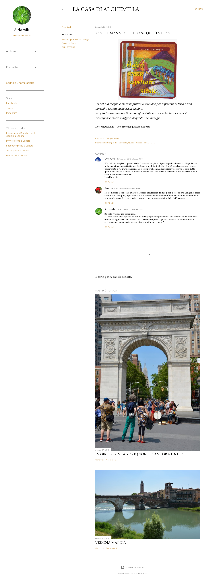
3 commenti (111, 548)
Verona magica (110, 542)
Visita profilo (22, 35)
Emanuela (110, 158)
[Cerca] (199, 9)
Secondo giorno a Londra (19, 145)
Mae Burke (142, 573)
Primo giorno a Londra (18, 140)
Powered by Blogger (132, 567)
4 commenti (111, 460)
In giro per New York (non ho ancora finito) (139, 454)
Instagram (11, 113)
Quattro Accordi (70, 43)
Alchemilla (110, 209)
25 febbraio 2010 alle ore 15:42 (130, 209)
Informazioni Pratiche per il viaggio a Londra (20, 134)
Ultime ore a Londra (16, 155)
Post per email (112, 138)
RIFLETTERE (69, 47)
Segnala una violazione (20, 82)
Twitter (10, 108)
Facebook (11, 103)
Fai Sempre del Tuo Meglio (76, 39)
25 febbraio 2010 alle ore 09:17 (130, 159)
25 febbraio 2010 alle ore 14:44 (127, 188)
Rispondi (109, 182)
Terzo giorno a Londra (17, 150)
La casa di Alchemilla (106, 9)
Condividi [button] (66, 27)
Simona (109, 188)
